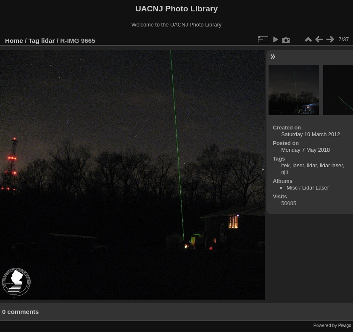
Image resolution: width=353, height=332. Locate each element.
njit (284, 172)
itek (285, 165)
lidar (48, 40)
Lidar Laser (315, 187)
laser (298, 165)
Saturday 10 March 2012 (310, 134)
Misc (292, 187)
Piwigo (344, 325)
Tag (34, 40)
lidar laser (331, 165)
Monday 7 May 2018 (305, 150)
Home (14, 40)
